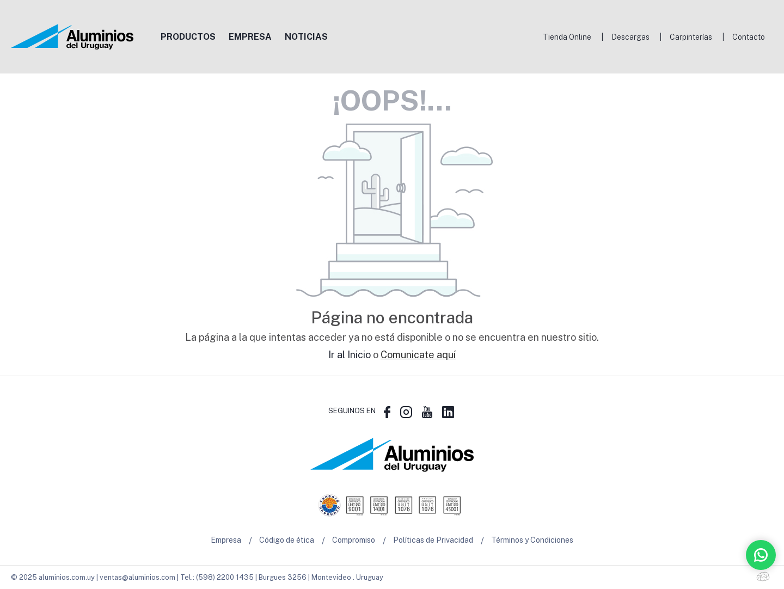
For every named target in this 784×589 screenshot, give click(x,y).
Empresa (226, 540)
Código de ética (286, 540)
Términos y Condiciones (532, 540)
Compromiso (353, 540)
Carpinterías (691, 37)
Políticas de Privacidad (433, 540)
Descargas (630, 37)
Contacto (748, 37)
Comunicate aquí (418, 354)
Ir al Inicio (349, 354)
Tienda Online (567, 37)
